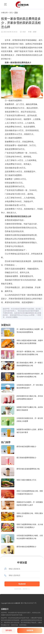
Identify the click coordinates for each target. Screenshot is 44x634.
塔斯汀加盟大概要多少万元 (26, 480)
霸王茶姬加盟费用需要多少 (26, 458)
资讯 (11, 13)
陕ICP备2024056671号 (28, 603)
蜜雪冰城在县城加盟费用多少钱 (28, 469)
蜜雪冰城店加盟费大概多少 (26, 446)
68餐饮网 (4, 13)
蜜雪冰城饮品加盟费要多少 (26, 547)
